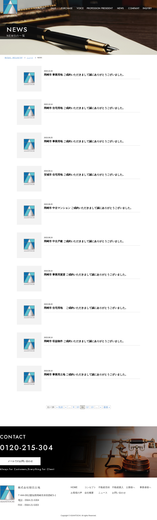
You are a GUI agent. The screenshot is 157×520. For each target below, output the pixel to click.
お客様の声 (76, 493)
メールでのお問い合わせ (20, 461)
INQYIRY (147, 6)
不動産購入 (117, 487)
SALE (53, 6)
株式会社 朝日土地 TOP (13, 58)
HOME (74, 487)
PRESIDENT (107, 6)
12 (87, 407)
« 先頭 (59, 407)
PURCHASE (67, 6)
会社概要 (89, 493)
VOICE (80, 6)
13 (92, 407)
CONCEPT (40, 6)
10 (77, 407)
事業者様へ (145, 487)
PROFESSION (93, 6)
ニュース (30, 58)
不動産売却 (104, 487)
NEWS (120, 6)
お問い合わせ (119, 493)
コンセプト (90, 487)
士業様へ (130, 487)
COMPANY (133, 6)
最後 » (106, 407)
